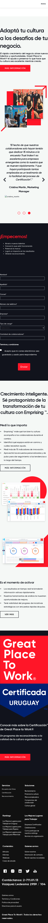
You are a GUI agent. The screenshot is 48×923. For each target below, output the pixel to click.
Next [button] (43, 179)
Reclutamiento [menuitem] (30, 791)
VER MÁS (9, 614)
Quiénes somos (8, 895)
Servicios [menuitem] (6, 785)
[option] (24, 172)
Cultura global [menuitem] (30, 806)
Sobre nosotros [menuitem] (30, 852)
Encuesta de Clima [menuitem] (9, 789)
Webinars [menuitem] (6, 858)
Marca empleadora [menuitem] (32, 797)
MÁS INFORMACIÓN (15, 757)
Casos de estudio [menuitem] (9, 861)
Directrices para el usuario (12, 906)
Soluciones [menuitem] (29, 785)
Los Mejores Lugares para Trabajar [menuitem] (34, 817)
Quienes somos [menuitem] (31, 846)
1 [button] (19, 213)
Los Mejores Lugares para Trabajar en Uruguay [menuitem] (12, 822)
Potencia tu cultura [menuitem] (32, 794)
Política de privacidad (10, 902)
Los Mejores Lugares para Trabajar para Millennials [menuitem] (12, 833)
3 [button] (29, 213)
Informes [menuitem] (6, 855)
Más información (15, 68)
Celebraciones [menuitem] (30, 828)
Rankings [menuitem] (7, 815)
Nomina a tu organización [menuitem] (34, 836)
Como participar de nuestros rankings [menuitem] (32, 832)
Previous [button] (4, 179)
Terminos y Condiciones (11, 899)
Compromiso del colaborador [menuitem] (31, 801)
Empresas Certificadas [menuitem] (33, 825)
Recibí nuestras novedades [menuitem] (35, 858)
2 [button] (24, 213)
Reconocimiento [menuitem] (8, 796)
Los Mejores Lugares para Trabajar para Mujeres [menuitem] (12, 828)
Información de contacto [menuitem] (34, 855)
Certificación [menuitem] (6, 793)
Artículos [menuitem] (6, 852)
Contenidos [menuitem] (8, 846)
